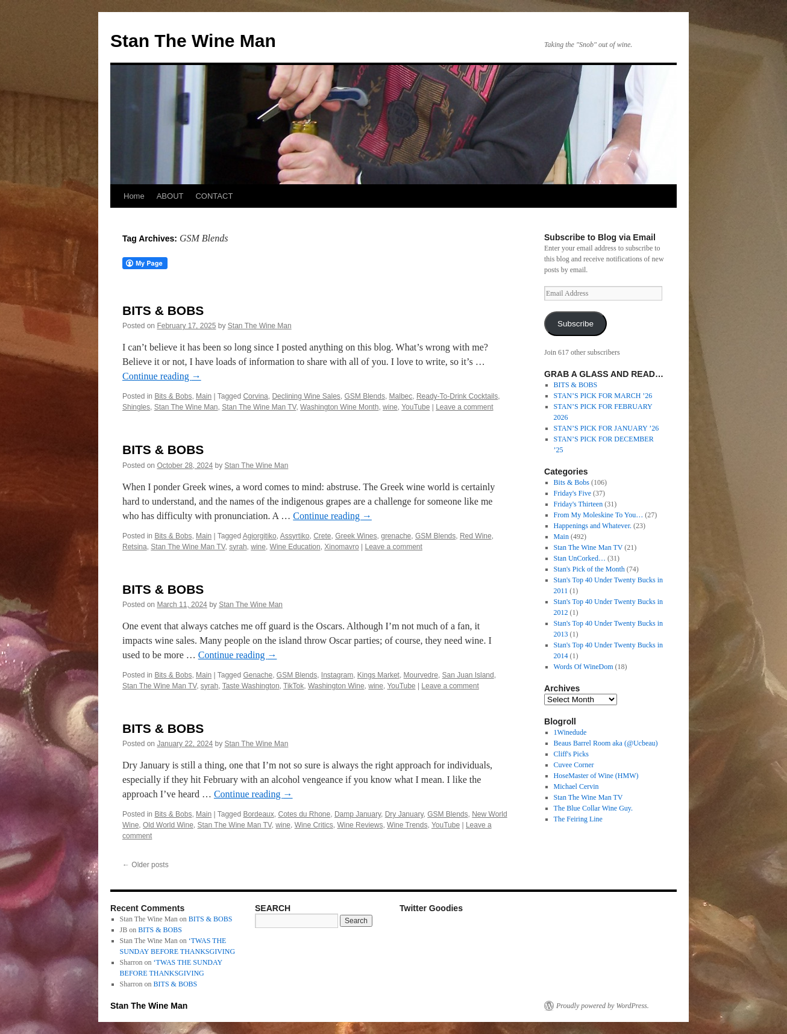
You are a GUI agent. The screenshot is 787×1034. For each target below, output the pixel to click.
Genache (257, 675)
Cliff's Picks (571, 754)
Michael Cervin (576, 786)
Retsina (134, 547)
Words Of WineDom (583, 666)
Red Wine (476, 536)
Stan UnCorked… (580, 558)
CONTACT (214, 196)
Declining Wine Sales (306, 396)
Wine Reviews (360, 825)
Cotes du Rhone (304, 814)
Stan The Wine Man (193, 41)
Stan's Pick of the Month (589, 569)
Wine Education (295, 547)
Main (204, 396)
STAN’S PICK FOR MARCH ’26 (603, 395)
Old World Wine (168, 825)
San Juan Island (468, 675)
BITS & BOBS (163, 310)
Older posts (145, 865)
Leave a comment (464, 407)
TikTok (293, 686)
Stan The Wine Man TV (259, 407)
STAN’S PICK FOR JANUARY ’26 (606, 428)
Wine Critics (314, 825)
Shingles (136, 407)
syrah (237, 547)
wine (390, 407)
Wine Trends (407, 825)
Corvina (255, 396)
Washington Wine (336, 686)
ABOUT (170, 196)
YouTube (415, 407)
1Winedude (570, 732)
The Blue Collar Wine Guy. (593, 808)
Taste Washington (251, 686)
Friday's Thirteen (578, 504)
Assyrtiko (295, 536)
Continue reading (161, 376)
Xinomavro (341, 547)
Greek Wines (356, 536)
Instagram (337, 675)
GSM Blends (365, 396)
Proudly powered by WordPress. (602, 1005)
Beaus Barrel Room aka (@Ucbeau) (606, 743)
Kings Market (378, 675)
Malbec (401, 396)
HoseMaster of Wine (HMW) (596, 775)
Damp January (357, 814)
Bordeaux (258, 814)
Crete (322, 536)
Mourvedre (421, 675)
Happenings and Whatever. (593, 526)
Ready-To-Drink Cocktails (457, 396)
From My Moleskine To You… (599, 515)
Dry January (404, 814)
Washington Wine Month (339, 407)
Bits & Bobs (173, 396)
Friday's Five (573, 493)
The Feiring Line (578, 819)
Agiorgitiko (260, 536)
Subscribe (575, 323)
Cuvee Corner (574, 765)
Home (134, 196)
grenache (396, 536)
